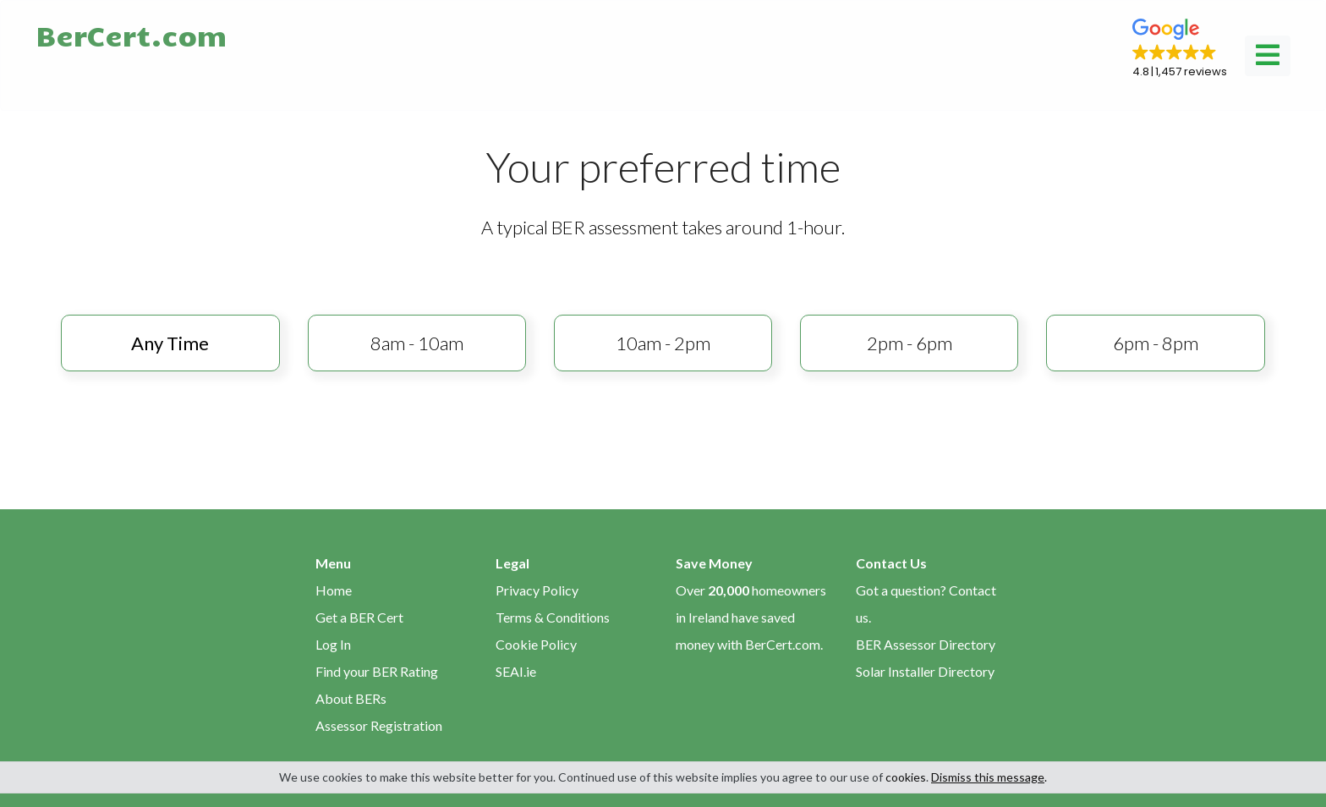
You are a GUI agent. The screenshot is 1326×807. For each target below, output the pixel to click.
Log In (333, 644)
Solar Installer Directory (925, 671)
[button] (1179, 49)
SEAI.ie (516, 671)
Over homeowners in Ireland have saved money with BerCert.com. (751, 617)
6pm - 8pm (1155, 343)
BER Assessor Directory (925, 644)
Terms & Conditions (553, 617)
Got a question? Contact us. (926, 603)
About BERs (350, 698)
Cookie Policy (536, 644)
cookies (905, 777)
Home (333, 590)
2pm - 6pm (909, 343)
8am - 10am (416, 343)
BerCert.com (131, 34)
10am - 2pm (663, 343)
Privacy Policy (537, 590)
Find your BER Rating (376, 671)
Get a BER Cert (359, 617)
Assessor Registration (378, 725)
